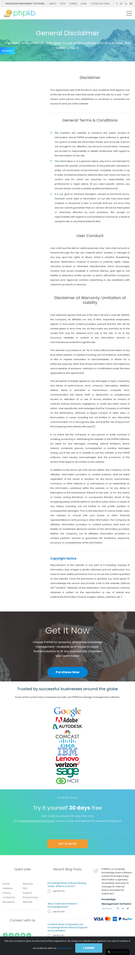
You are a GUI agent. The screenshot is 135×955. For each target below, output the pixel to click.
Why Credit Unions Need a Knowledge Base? (62, 905)
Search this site (119, 952)
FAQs (62, 3)
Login (84, 3)
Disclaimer (9, 902)
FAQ (25, 888)
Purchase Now (67, 672)
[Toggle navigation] (129, 13)
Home (6, 883)
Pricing (6, 892)
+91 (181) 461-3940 (100, 3)
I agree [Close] (88, 948)
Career (73, 3)
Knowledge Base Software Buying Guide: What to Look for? (67, 884)
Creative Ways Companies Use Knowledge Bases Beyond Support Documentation (67, 927)
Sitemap (27, 902)
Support (27, 892)
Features (8, 888)
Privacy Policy (30, 897)
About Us (28, 883)
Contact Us (9, 897)
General (7, 50)
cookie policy (64, 948)
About (52, 3)
